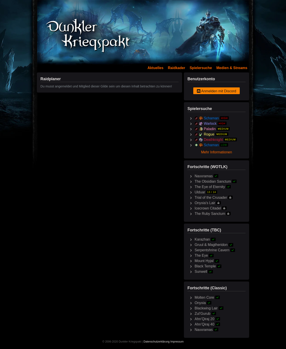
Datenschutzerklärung (156, 341)
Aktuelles (155, 68)
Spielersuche (201, 68)
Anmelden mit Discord (216, 91)
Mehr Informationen (216, 152)
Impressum (176, 341)
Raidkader (176, 68)
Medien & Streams (231, 68)
